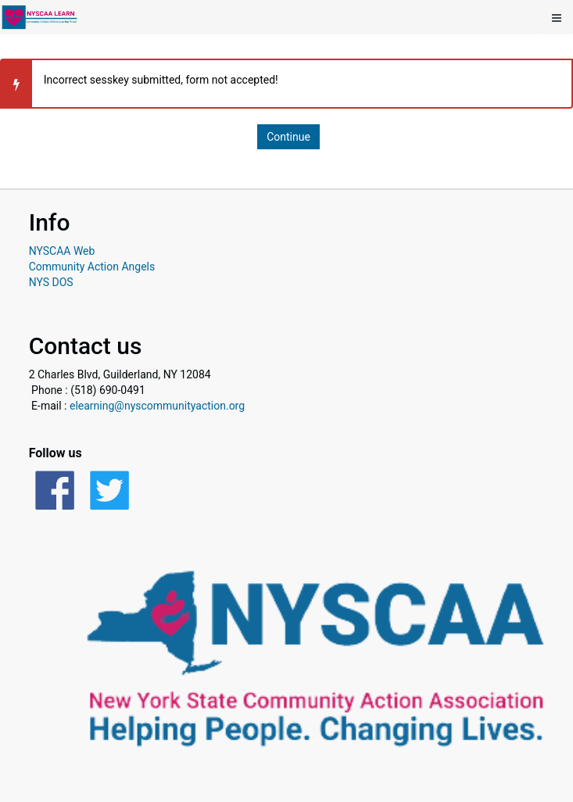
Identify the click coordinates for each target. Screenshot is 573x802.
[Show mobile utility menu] (556, 17)
